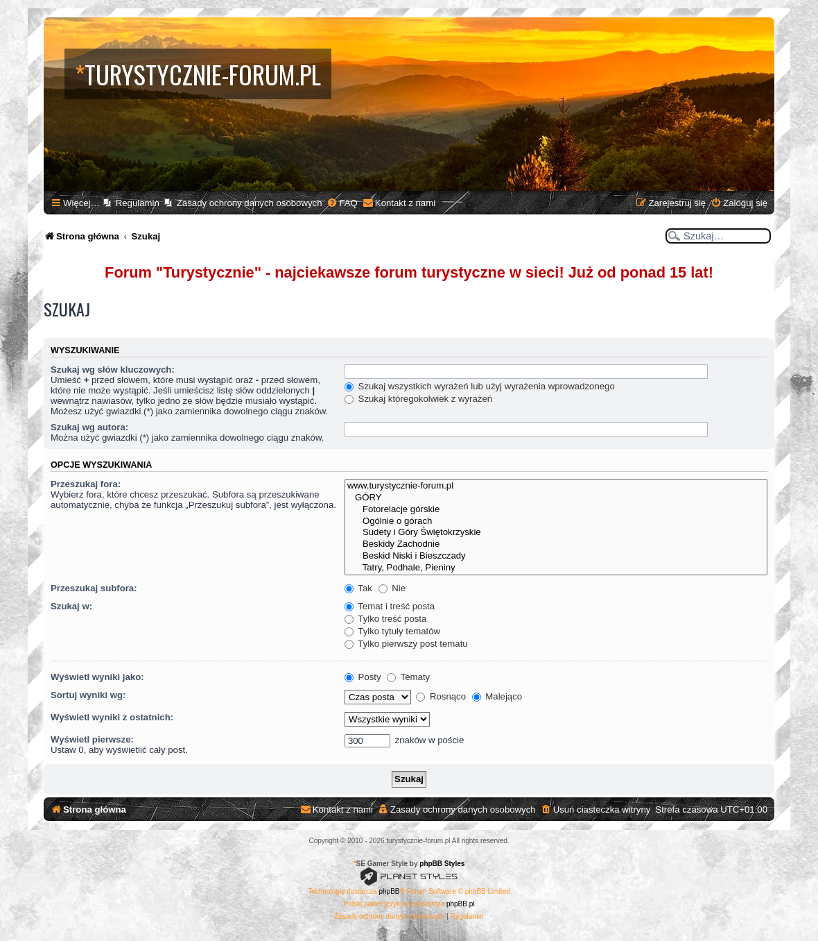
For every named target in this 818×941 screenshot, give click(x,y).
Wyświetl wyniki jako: (97, 677)
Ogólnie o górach (556, 521)
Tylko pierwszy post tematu (406, 643)
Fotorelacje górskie (556, 510)
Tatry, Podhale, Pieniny (556, 568)
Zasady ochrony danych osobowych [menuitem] (249, 203)
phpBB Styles (441, 863)
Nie (392, 588)
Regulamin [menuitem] (137, 203)
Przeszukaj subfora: (94, 588)
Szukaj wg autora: (89, 427)
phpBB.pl (460, 904)
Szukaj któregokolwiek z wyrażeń (418, 398)
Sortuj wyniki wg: (88, 695)
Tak (358, 588)
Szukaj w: (71, 606)
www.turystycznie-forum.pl (556, 486)
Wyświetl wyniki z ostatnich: (112, 717)
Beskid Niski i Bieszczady (556, 556)
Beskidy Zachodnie (556, 544)
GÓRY (556, 498)
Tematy (408, 677)
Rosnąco (441, 696)
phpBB (389, 891)
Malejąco (497, 696)
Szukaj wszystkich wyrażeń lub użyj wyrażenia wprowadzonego (480, 386)
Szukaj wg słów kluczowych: (113, 369)
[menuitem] (342, 203)
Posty (363, 677)
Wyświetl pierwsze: (92, 739)
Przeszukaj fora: (86, 484)
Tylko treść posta (385, 618)
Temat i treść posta (390, 606)
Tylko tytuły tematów (392, 631)
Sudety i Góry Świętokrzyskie (556, 533)
